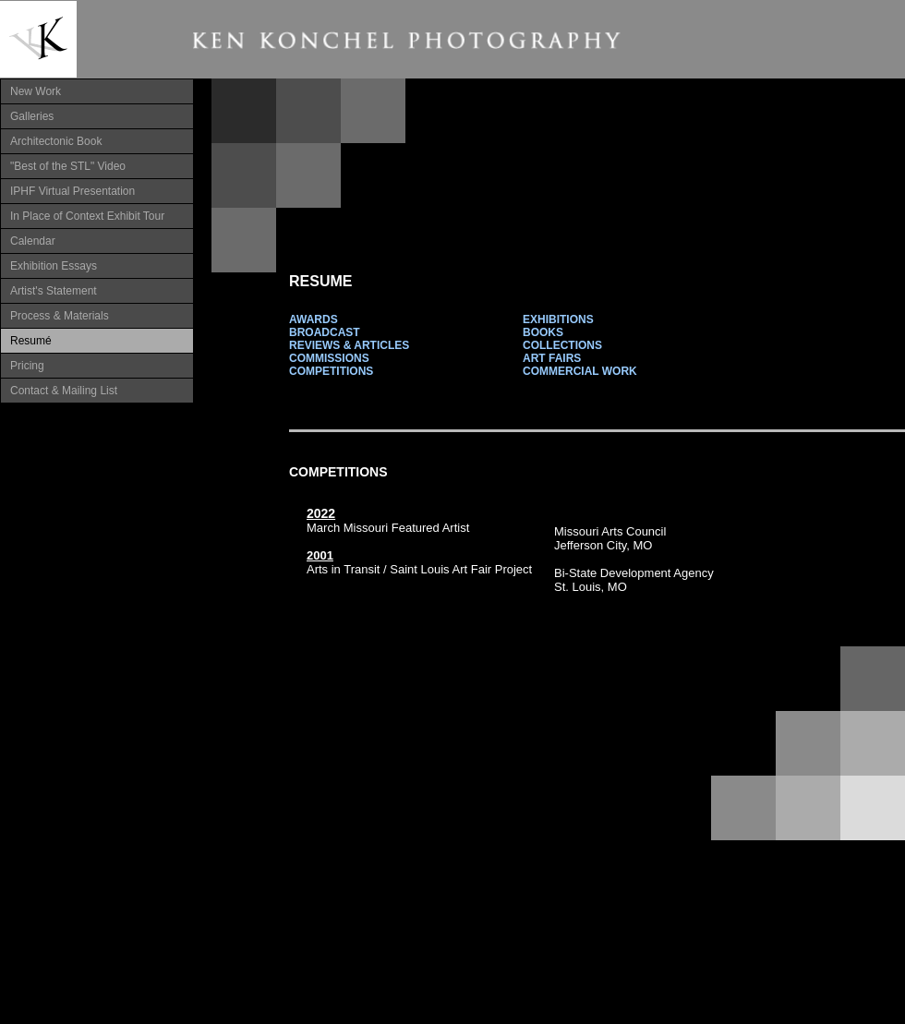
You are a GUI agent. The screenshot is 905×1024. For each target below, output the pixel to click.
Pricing (27, 365)
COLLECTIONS (562, 345)
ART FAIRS (552, 358)
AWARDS (313, 319)
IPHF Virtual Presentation (72, 191)
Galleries (32, 116)
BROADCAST (324, 332)
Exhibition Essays (53, 265)
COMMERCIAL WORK (580, 371)
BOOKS (543, 332)
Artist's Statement (53, 290)
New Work (35, 91)
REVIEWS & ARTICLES (349, 345)
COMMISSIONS (329, 358)
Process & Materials (59, 315)
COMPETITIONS (331, 371)
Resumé (31, 340)
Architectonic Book (56, 141)
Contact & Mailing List (63, 390)
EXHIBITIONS (558, 319)
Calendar (32, 241)
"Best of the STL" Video (68, 166)
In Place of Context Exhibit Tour (87, 216)
